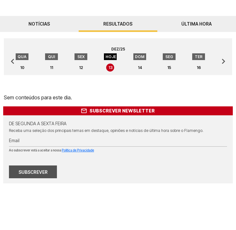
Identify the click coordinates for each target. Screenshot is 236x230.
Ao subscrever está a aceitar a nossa (51, 150)
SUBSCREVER (33, 172)
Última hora (196, 24)
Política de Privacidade (78, 150)
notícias (39, 24)
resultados (117, 24)
